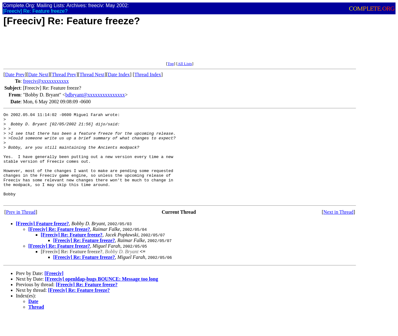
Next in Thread (338, 229)
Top (170, 63)
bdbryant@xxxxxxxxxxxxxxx (95, 94)
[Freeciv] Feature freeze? (42, 241)
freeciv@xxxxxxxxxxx (46, 81)
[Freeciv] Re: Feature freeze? (59, 247)
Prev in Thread (20, 229)
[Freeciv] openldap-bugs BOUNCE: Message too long (101, 296)
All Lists (185, 63)
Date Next (38, 74)
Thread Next (92, 74)
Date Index (119, 74)
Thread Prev (64, 74)
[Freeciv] (53, 291)
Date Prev (15, 74)
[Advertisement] (116, 47)
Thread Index (147, 74)
